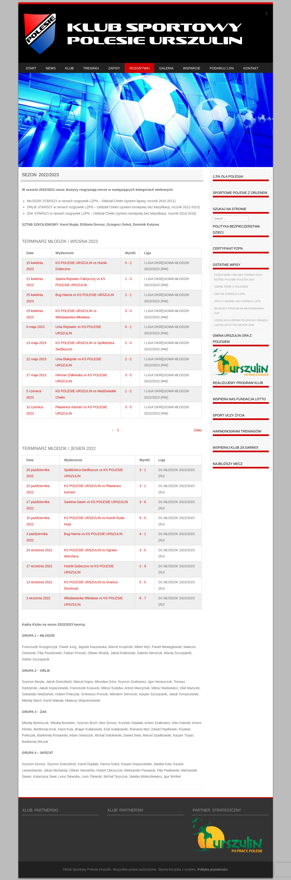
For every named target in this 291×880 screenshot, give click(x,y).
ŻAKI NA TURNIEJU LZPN (229, 293)
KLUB (69, 68)
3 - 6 (142, 502)
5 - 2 (128, 263)
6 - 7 (142, 598)
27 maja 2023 (36, 375)
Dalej (198, 430)
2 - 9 (142, 566)
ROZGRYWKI (139, 68)
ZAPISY (114, 68)
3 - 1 (142, 470)
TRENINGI (91, 68)
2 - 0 (128, 343)
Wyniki (130, 253)
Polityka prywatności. (212, 869)
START (31, 68)
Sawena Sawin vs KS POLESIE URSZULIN (96, 502)
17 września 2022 (39, 566)
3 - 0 (128, 311)
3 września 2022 (38, 598)
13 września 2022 (39, 582)
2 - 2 (128, 359)
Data (29, 253)
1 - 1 (128, 295)
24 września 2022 (39, 550)
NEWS (51, 68)
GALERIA (166, 68)
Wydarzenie (64, 253)
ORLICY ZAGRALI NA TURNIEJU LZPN (237, 301)
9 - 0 (142, 518)
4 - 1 (142, 534)
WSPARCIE (191, 68)
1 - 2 (128, 391)
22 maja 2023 (36, 359)
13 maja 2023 (36, 343)
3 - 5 (128, 375)
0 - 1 (128, 327)
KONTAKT (251, 68)
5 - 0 (142, 582)
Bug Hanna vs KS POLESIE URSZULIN (84, 295)
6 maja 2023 (35, 327)
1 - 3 (128, 279)
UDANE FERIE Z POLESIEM (231, 286)
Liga (147, 253)
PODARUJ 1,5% (222, 68)
